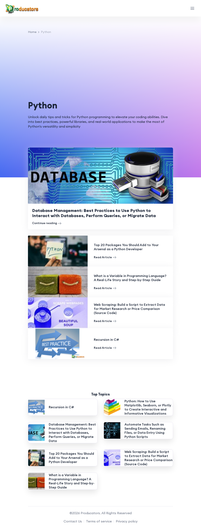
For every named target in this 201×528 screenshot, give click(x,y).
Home (32, 32)
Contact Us (73, 521)
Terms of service (99, 521)
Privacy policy (127, 521)
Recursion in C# (106, 339)
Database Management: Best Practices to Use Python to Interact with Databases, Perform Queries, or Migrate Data (99, 212)
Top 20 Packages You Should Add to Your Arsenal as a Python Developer (126, 247)
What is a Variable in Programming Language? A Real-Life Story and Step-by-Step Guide (130, 278)
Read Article (105, 257)
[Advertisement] (100, 67)
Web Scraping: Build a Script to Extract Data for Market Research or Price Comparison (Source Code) (129, 308)
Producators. (91, 513)
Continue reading (46, 223)
